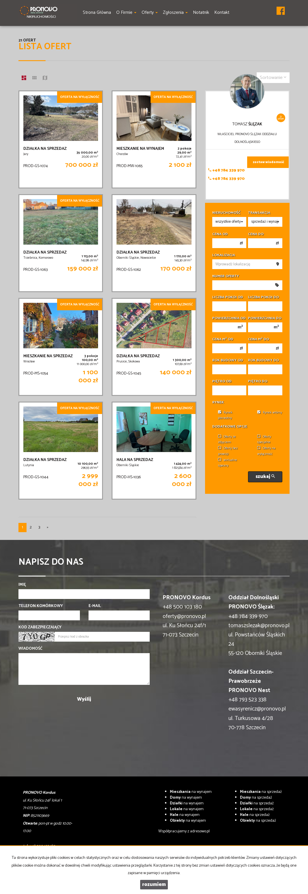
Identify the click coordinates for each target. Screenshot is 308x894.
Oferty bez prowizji (228, 451)
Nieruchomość (226, 213)
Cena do (256, 234)
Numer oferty (225, 276)
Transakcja (259, 213)
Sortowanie (273, 78)
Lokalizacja (223, 255)
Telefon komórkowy (40, 606)
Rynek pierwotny (225, 415)
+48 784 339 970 (226, 170)
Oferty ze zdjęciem (227, 439)
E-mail (95, 606)
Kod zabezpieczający (39, 627)
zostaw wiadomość (268, 162)
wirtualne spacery (227, 463)
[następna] (47, 527)
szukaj (265, 477)
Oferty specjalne (264, 439)
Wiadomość (30, 649)
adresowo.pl (200, 831)
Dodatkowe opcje (229, 426)
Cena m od (222, 339)
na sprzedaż (261, 792)
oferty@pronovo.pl (184, 616)
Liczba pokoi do (263, 297)
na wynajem (191, 792)
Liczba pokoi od (227, 297)
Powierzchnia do (264, 318)
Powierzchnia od (229, 318)
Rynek (218, 402)
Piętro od (222, 381)
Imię (22, 585)
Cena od (220, 234)
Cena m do (258, 339)
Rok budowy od (227, 360)
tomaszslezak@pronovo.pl (259, 625)
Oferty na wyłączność (266, 451)
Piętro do (257, 381)
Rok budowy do (263, 360)
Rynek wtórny (269, 412)
